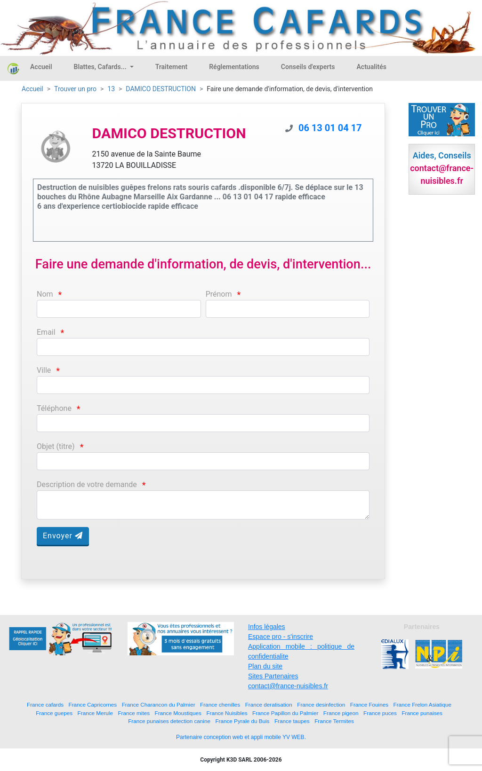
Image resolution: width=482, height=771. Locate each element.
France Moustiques (178, 713)
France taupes (292, 721)
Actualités (371, 67)
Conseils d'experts (308, 67)
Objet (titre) (56, 446)
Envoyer (63, 535)
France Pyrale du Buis (242, 721)
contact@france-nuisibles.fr (288, 686)
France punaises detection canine (169, 721)
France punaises (422, 713)
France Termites (334, 721)
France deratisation (268, 704)
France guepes (54, 713)
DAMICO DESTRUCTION (161, 89)
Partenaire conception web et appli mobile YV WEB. (241, 737)
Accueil (41, 67)
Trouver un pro (75, 89)
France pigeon (341, 713)
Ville (44, 370)
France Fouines (369, 704)
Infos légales (266, 626)
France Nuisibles (226, 713)
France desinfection (321, 704)
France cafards (45, 704)
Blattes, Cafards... (101, 67)
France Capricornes (93, 704)
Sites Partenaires (273, 676)
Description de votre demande (87, 484)
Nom (45, 294)
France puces (380, 713)
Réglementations (234, 67)
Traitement (171, 67)
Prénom (219, 294)
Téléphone (54, 408)
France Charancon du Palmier (158, 704)
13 (111, 89)
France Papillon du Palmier (285, 713)
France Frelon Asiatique (422, 704)
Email (46, 332)
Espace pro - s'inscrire (280, 636)
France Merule (95, 713)
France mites (134, 713)
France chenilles (220, 704)
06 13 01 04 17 (330, 128)
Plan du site (265, 666)
